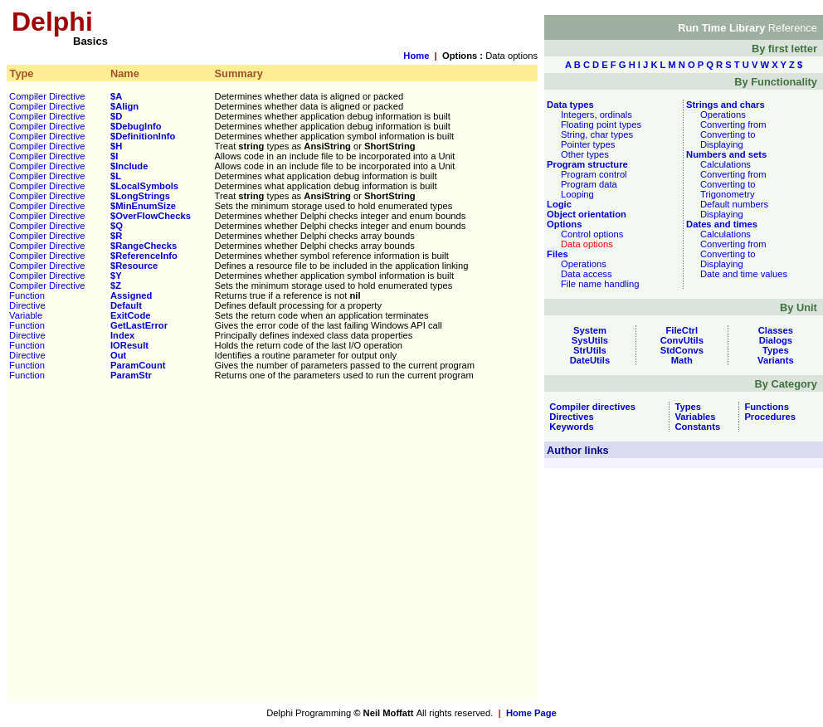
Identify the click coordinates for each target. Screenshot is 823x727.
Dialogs (775, 340)
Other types (585, 154)
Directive (27, 305)
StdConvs (682, 350)
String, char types (597, 134)
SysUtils (590, 340)
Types (775, 350)
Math (682, 360)
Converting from (733, 124)
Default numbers (734, 204)
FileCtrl (682, 330)
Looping (577, 194)
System (589, 330)
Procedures (767, 417)
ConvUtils (682, 340)
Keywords (569, 427)
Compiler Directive (47, 96)
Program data (589, 184)
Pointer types (588, 144)
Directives (569, 417)
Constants (695, 427)
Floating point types (601, 124)
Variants (775, 360)
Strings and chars (724, 105)
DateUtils (590, 360)
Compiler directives (590, 407)
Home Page (531, 713)
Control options (592, 234)
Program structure (586, 164)
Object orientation (585, 214)
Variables (692, 417)
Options (563, 224)
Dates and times (720, 224)
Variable (25, 315)
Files (556, 254)
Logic (558, 204)
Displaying (721, 144)
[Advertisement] (155, 545)
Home (416, 56)
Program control (594, 174)
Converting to (728, 134)
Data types (569, 105)
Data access (586, 274)
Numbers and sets (725, 154)
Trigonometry (727, 194)
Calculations (725, 164)
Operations (583, 264)
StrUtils (589, 350)
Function (27, 295)
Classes (775, 330)
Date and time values (743, 274)
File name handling (600, 284)
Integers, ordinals (596, 115)
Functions (764, 407)
